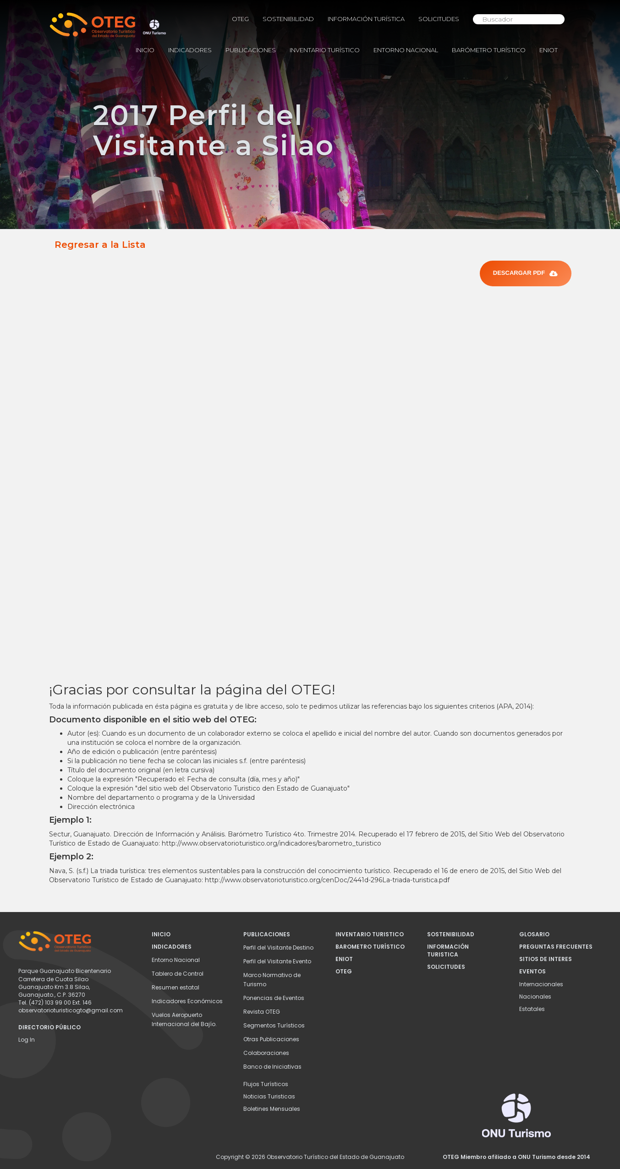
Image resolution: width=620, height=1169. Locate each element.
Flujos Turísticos (265, 1084)
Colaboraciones (266, 1053)
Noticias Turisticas (269, 1096)
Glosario (534, 934)
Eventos (532, 971)
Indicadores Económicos (187, 1001)
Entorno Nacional (405, 50)
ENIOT (548, 50)
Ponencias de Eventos (273, 998)
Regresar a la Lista (100, 244)
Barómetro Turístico (489, 50)
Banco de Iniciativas (272, 1067)
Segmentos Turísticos (274, 1025)
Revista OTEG (261, 1012)
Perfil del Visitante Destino (278, 947)
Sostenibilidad (288, 18)
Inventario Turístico (325, 50)
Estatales (532, 1009)
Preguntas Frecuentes (556, 946)
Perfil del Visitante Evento (277, 961)
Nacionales (535, 996)
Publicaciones (250, 50)
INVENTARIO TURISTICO (369, 934)
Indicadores (190, 50)
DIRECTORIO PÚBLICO (49, 1027)
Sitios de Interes (545, 959)
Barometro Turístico (370, 946)
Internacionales (541, 984)
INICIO (145, 50)
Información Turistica (448, 950)
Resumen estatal (175, 987)
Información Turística (366, 18)
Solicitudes (438, 18)
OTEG (240, 18)
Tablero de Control (177, 974)
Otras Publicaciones (271, 1039)
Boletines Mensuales (271, 1109)
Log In (26, 1039)
